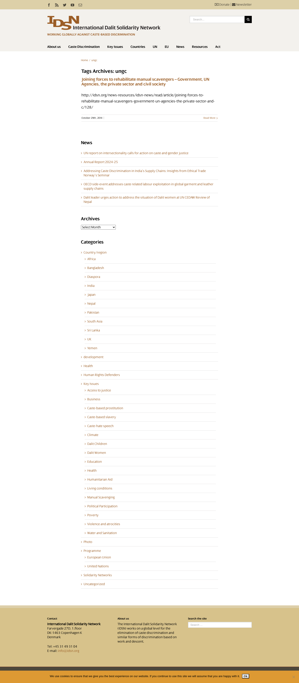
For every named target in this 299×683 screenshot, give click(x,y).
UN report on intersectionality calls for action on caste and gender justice (136, 153)
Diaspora (93, 277)
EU (167, 47)
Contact (52, 618)
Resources (200, 47)
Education (94, 462)
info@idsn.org (68, 651)
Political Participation (102, 506)
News (180, 47)
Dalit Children (97, 444)
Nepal (91, 304)
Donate (222, 5)
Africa (91, 259)
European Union (99, 557)
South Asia (94, 321)
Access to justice (99, 390)
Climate (92, 435)
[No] (293, 677)
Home (84, 60)
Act (217, 47)
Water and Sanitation (102, 533)
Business (93, 399)
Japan (91, 295)
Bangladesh (95, 268)
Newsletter (242, 5)
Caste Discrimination (84, 47)
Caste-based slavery (101, 417)
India (90, 286)
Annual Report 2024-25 (101, 162)
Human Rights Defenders (102, 375)
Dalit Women (96, 453)
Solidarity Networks (98, 575)
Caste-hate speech (100, 426)
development (93, 357)
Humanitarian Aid (100, 479)
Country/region (95, 252)
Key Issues (115, 47)
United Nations (98, 566)
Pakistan (93, 312)
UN (155, 47)
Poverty (93, 515)
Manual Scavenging (101, 497)
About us (54, 47)
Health (88, 366)
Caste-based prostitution (105, 408)
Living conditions (99, 488)
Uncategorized (94, 584)
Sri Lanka (93, 330)
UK (89, 339)
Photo (88, 542)
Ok (245, 676)
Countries (138, 47)
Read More (209, 118)
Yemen (92, 348)
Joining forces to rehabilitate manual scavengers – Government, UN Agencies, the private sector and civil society (145, 82)
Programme (92, 551)
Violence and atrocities (103, 524)
